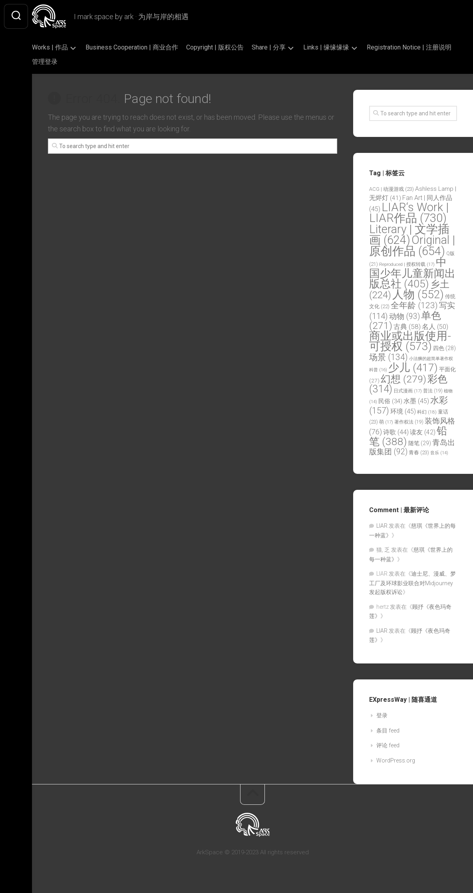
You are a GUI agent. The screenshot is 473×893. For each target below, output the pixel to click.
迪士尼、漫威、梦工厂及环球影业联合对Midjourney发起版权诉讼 (412, 582)
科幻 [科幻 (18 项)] (427, 412)
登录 (382, 715)
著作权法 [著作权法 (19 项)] (408, 422)
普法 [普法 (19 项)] (433, 391)
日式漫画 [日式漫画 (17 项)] (408, 391)
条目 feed (387, 730)
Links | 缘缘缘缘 (342, 47)
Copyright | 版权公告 (231, 47)
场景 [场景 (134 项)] (388, 357)
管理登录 (153, 61)
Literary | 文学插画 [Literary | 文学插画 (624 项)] (409, 234)
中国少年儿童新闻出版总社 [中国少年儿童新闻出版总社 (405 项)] (412, 273)
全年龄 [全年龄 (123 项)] (414, 305)
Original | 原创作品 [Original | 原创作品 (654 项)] (412, 245)
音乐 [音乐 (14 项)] (439, 452)
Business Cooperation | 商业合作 (147, 47)
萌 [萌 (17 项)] (386, 422)
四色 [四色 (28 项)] (444, 348)
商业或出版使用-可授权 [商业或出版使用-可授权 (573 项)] (410, 341)
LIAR (382, 526)
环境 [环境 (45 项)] (403, 411)
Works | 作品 (66, 47)
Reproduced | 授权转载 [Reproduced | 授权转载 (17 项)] (407, 264)
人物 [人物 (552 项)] (418, 294)
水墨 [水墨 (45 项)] (416, 401)
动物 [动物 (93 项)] (404, 316)
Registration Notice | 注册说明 (90, 61)
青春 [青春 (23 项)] (419, 452)
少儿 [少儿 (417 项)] (413, 367)
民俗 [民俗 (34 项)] (390, 401)
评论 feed (387, 745)
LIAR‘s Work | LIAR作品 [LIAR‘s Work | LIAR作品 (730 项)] (409, 212)
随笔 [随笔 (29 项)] (419, 443)
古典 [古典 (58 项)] (407, 327)
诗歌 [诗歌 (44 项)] (396, 432)
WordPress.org (395, 760)
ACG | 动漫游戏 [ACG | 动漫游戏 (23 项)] (391, 189)
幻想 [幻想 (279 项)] (403, 379)
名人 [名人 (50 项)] (435, 327)
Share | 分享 (285, 47)
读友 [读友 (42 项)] (422, 432)
